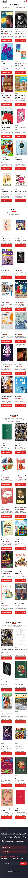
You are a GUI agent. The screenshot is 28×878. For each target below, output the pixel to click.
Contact (14, 869)
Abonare (23, 863)
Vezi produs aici (6, 40)
